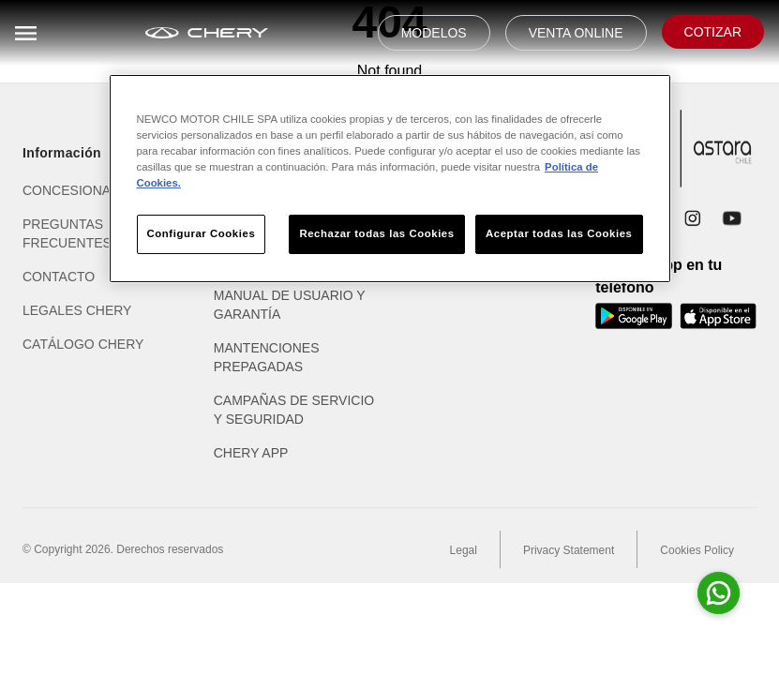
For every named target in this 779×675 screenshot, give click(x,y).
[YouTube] (732, 218)
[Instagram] (693, 218)
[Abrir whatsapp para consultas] (718, 593)
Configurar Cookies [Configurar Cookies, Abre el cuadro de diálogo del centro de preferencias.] (201, 233)
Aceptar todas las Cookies (559, 233)
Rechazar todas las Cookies (376, 233)
